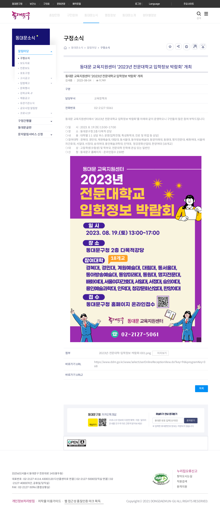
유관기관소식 (27, 103)
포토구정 (25, 73)
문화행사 (25, 88)
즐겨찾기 (168, 46)
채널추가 (92, 424)
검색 (199, 18)
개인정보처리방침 (23, 501)
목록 (201, 388)
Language (154, 4)
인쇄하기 (185, 46)
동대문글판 (24, 127)
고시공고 (25, 78)
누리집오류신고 (187, 471)
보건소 (33, 4)
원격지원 (182, 486)
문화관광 (61, 4)
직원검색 (182, 481)
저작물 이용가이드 (49, 501)
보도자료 (25, 63)
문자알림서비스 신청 (30, 134)
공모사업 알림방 (28, 108)
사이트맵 (206, 15)
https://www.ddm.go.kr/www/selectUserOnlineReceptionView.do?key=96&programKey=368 (149, 364)
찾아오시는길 (184, 476)
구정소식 (25, 58)
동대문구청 (17, 4)
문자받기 (191, 420)
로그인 (138, 4)
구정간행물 (24, 121)
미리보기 (160, 353)
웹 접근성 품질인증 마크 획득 (82, 501)
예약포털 (77, 4)
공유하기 (176, 46)
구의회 (46, 4)
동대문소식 (77, 47)
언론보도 (25, 68)
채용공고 (25, 98)
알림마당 (23, 51)
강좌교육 (25, 93)
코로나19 (25, 113)
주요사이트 (189, 4)
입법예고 (25, 83)
